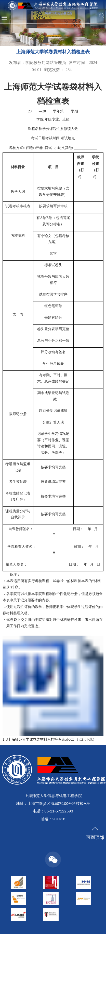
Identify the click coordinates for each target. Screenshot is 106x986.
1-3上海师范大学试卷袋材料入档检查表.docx (38, 739)
